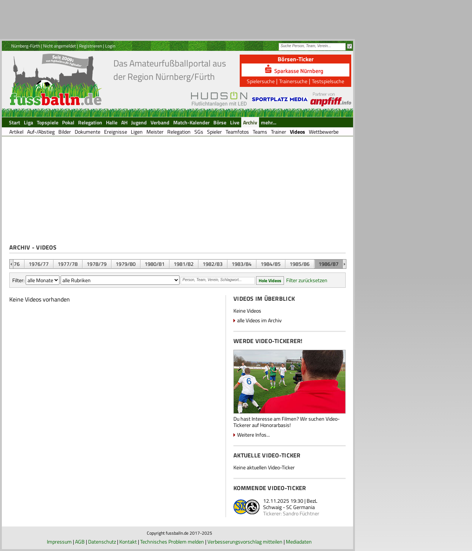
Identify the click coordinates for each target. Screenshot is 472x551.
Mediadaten (299, 541)
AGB (80, 541)
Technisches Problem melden (172, 541)
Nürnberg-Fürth (25, 45)
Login (110, 45)
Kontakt (128, 541)
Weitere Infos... (253, 434)
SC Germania (300, 507)
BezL (312, 501)
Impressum (59, 541)
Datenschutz (102, 541)
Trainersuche (293, 81)
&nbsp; (11, 264)
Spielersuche (261, 81)
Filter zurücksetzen (306, 280)
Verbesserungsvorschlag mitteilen (244, 541)
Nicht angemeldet (59, 45)
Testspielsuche (328, 81)
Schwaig (272, 507)
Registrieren (90, 45)
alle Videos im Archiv (259, 320)
